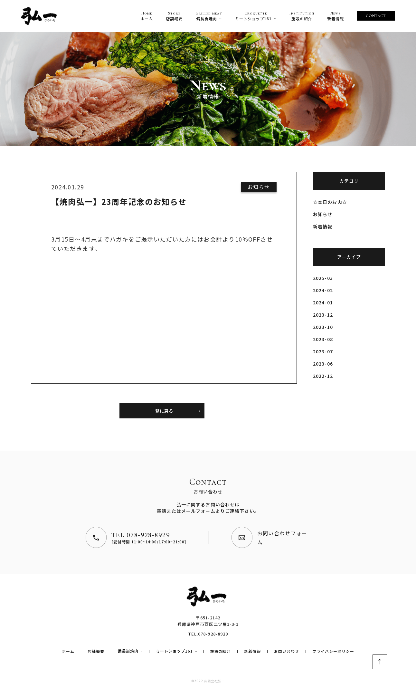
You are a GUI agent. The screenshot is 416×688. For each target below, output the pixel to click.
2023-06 (323, 363)
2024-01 (323, 302)
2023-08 (323, 339)
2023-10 (323, 327)
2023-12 (323, 314)
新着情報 (322, 226)
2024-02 (323, 290)
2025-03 (323, 278)
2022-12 (323, 376)
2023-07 (323, 351)
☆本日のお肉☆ (330, 202)
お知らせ (322, 214)
